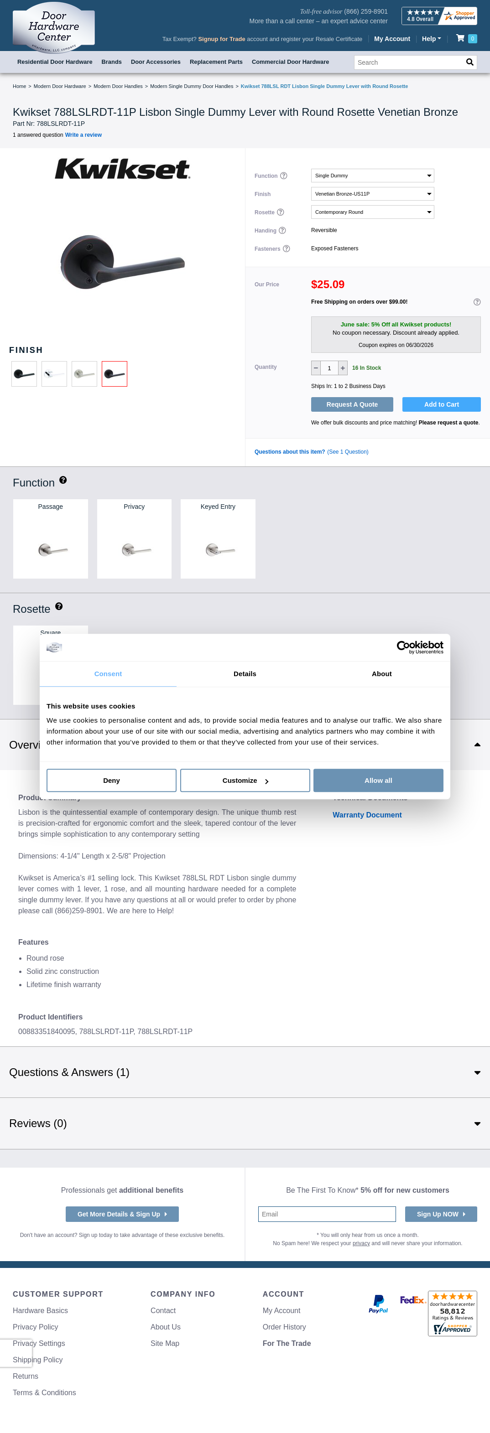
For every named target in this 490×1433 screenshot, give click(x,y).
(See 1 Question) (348, 452)
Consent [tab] (108, 674)
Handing (266, 230)
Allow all (378, 780)
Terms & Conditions (44, 1393)
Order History (284, 1327)
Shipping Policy (38, 1360)
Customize (245, 780)
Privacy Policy (35, 1327)
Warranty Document (367, 815)
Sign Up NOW (438, 1214)
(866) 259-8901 (366, 11)
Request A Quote (352, 404)
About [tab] (382, 674)
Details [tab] (245, 674)
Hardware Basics (40, 1310)
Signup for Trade (221, 39)
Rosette (265, 212)
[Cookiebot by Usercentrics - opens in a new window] (403, 647)
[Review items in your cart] (466, 38)
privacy (361, 1243)
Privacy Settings (39, 1343)
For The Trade (287, 1343)
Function (267, 175)
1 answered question (38, 135)
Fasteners (268, 248)
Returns (25, 1376)
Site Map (165, 1343)
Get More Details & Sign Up (119, 1214)
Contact (163, 1310)
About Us (166, 1327)
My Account (392, 38)
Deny (111, 780)
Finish (263, 194)
